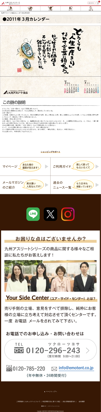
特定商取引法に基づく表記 (52, 401)
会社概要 (82, 401)
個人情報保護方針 (69, 401)
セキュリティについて (32, 401)
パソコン (58, 406)
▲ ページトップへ (50, 391)
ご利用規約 (20, 401)
